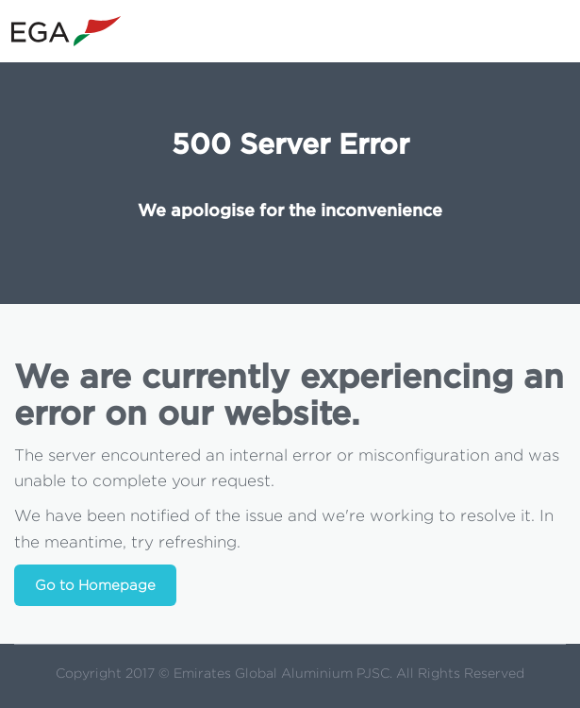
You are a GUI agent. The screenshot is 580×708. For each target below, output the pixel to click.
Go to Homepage (95, 586)
